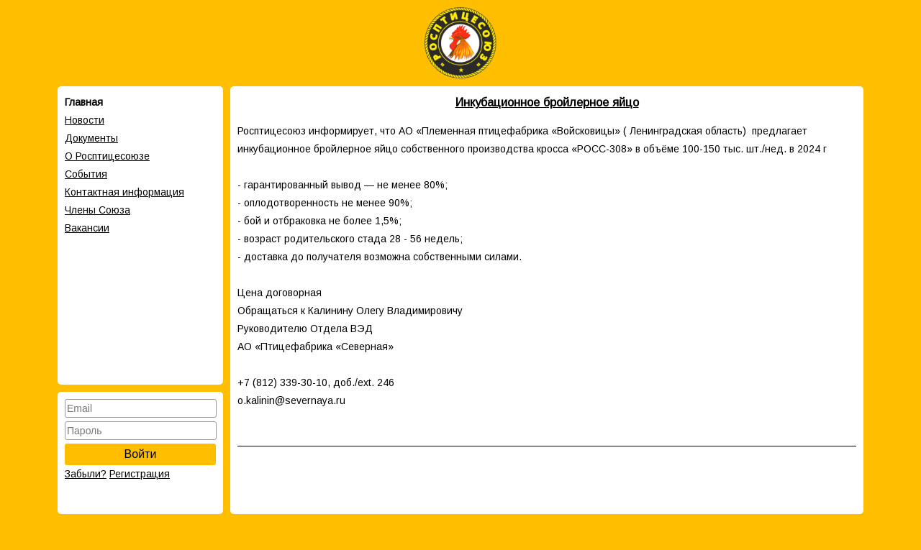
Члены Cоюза (97, 210)
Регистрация (139, 474)
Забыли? (85, 474)
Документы (91, 138)
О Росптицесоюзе (107, 156)
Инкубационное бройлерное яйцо (547, 102)
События (86, 174)
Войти (140, 454)
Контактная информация (124, 192)
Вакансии (87, 228)
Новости (84, 120)
